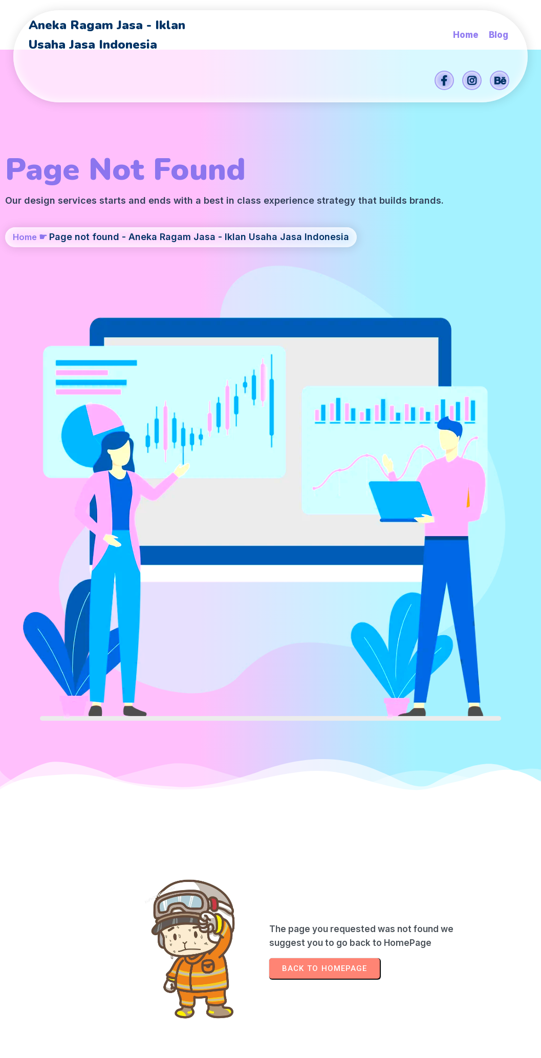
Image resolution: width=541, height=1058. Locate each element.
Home (26, 278)
